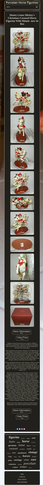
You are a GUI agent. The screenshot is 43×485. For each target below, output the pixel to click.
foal (34, 449)
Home (22, 474)
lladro (12, 441)
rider (19, 456)
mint (14, 453)
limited (34, 456)
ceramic (22, 449)
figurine (14, 437)
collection (12, 464)
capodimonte (22, 453)
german (23, 438)
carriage (18, 460)
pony (10, 460)
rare (33, 459)
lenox (18, 442)
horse (25, 441)
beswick (33, 442)
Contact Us (22, 476)
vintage (32, 452)
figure (29, 446)
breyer (34, 446)
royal (29, 449)
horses (26, 455)
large (10, 456)
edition (20, 464)
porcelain (30, 463)
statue (21, 445)
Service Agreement (22, 482)
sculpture (15, 467)
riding (15, 456)
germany (12, 445)
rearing (8, 453)
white (26, 459)
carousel (13, 448)
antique (23, 467)
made (34, 438)
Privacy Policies (22, 479)
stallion (28, 438)
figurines (30, 467)
